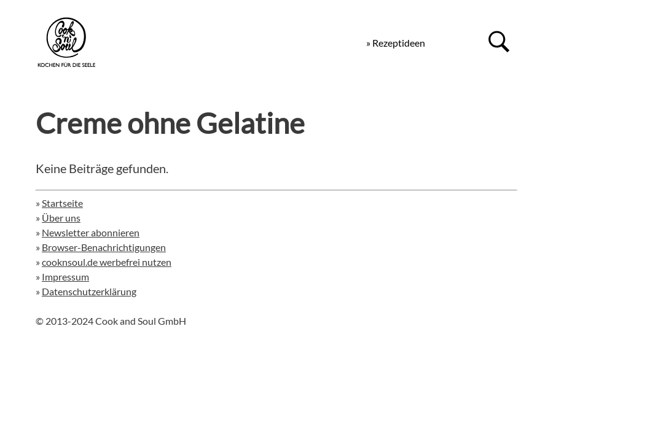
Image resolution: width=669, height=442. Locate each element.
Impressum (65, 276)
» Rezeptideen (395, 42)
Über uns (61, 217)
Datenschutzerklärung (89, 291)
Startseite (62, 203)
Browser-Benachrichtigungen (104, 247)
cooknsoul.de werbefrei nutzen (106, 262)
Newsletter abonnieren (90, 232)
